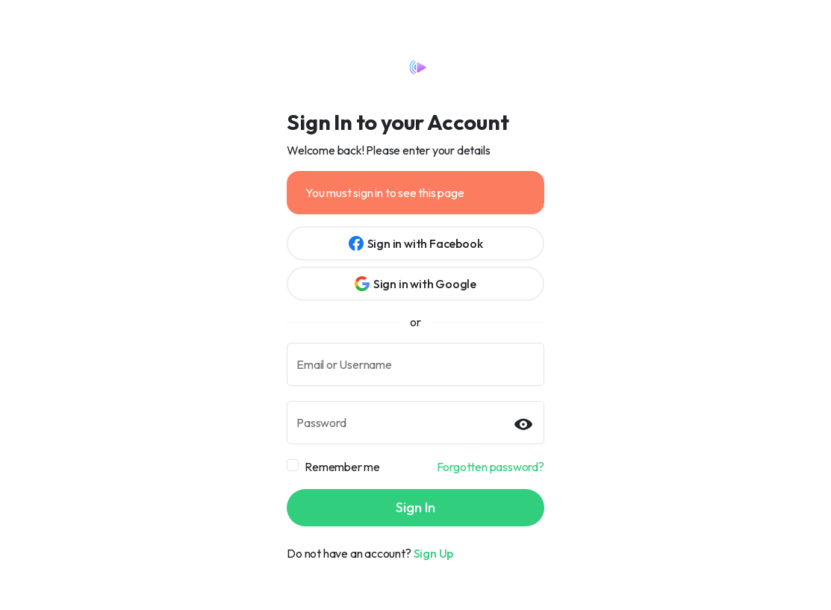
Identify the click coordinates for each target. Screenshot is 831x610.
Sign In (415, 507)
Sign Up (434, 553)
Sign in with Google (415, 283)
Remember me (342, 466)
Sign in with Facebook (416, 243)
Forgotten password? (490, 466)
